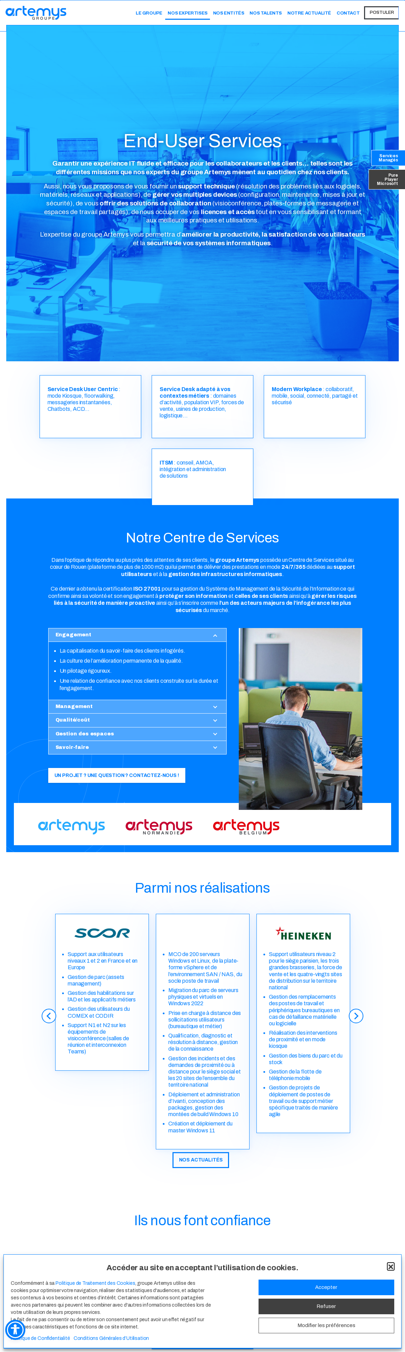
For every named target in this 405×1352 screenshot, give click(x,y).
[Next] (356, 1023)
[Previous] (48, 1023)
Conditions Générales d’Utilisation (111, 1338)
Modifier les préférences (326, 1325)
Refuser (326, 1306)
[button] (390, 1266)
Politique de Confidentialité (40, 1338)
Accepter (326, 1287)
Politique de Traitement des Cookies (95, 1283)
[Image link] (71, 826)
